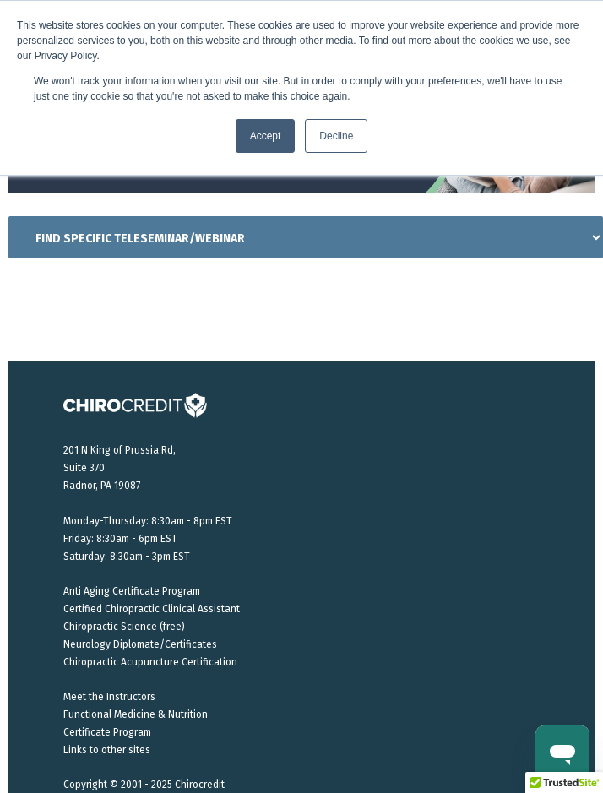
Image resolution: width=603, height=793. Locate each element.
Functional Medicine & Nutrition (135, 714)
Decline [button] (336, 136)
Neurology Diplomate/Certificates (140, 644)
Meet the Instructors (109, 697)
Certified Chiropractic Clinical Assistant (151, 609)
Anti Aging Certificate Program (131, 591)
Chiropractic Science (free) (124, 627)
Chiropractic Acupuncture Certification (150, 662)
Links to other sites (106, 750)
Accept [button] (265, 136)
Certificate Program (107, 732)
